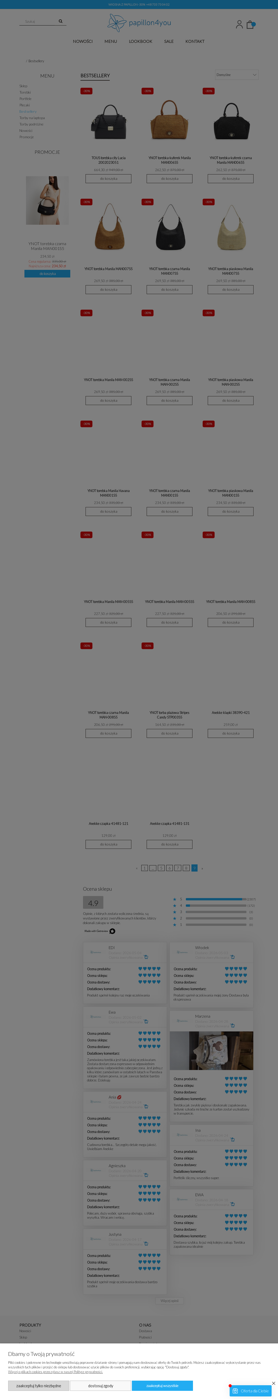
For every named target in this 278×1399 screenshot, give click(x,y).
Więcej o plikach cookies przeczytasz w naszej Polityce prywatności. (55, 1372)
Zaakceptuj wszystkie (162, 1385)
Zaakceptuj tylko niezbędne (38, 1385)
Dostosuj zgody (100, 1385)
